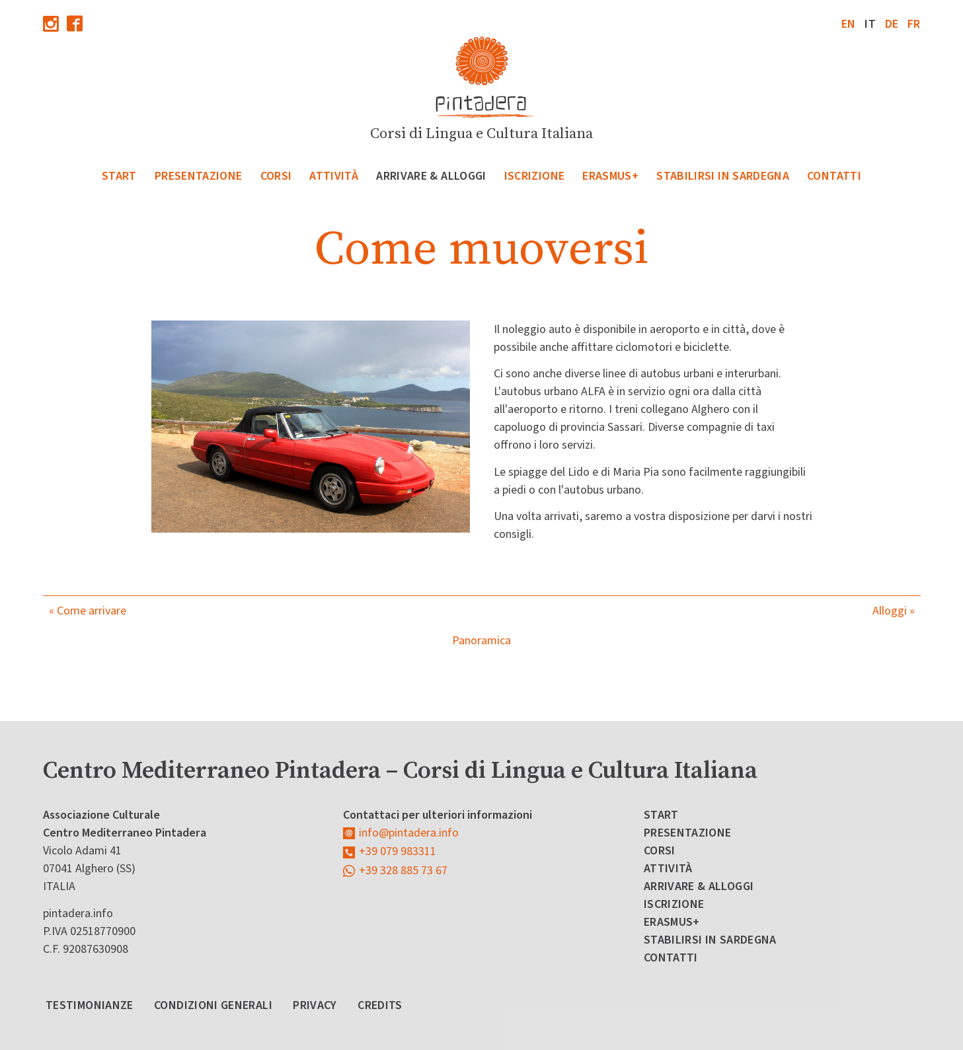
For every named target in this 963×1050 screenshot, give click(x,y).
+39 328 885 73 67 (403, 870)
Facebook (75, 23)
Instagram (51, 23)
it (870, 24)
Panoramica (481, 640)
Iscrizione (534, 176)
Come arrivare (91, 611)
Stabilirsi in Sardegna (722, 176)
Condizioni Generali (213, 1005)
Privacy (315, 1005)
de (892, 24)
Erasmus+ (610, 176)
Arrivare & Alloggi (431, 176)
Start (119, 176)
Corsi (276, 176)
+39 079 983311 (397, 851)
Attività (333, 176)
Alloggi (889, 611)
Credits (380, 1005)
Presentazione (199, 176)
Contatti (834, 176)
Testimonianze (90, 1005)
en (848, 24)
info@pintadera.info (409, 833)
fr (914, 24)
